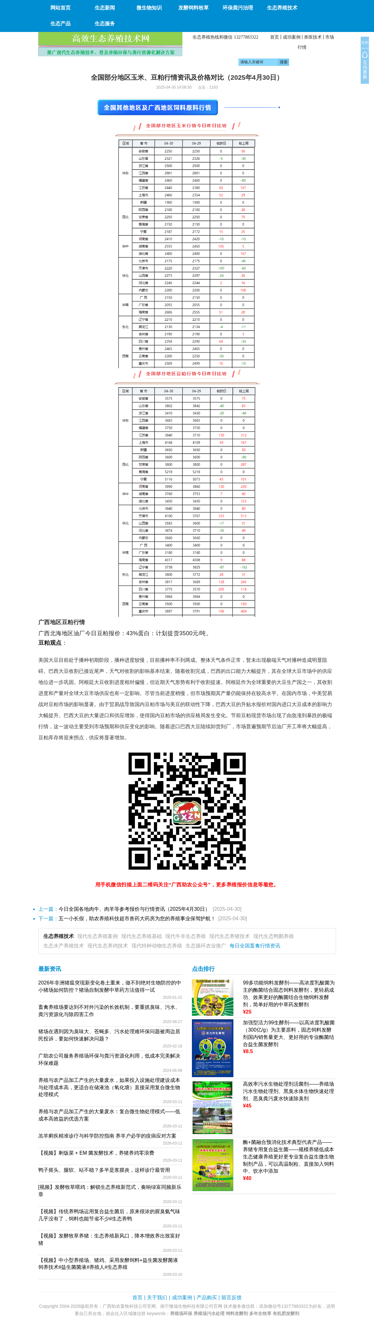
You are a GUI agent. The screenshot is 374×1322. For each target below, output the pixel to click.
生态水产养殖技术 (63, 945)
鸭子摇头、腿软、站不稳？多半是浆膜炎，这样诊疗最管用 (104, 1170)
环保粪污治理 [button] (238, 7)
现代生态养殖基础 (141, 936)
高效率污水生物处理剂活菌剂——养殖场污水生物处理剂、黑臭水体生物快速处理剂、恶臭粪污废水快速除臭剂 (288, 1091)
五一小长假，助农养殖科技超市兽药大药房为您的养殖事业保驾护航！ (137, 918)
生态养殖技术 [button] (282, 7)
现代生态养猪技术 (229, 936)
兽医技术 (313, 37)
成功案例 (292, 37)
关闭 (365, 42)
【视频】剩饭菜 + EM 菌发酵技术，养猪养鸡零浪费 (96, 1153)
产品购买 (207, 1297)
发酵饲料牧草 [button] (193, 7)
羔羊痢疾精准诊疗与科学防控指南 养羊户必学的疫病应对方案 (107, 1136)
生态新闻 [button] (105, 7)
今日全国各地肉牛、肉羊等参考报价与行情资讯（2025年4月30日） (134, 909)
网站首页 (60, 7)
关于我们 (157, 1297)
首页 (274, 37)
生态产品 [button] (60, 23)
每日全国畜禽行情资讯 (255, 945)
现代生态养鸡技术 (107, 945)
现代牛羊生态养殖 (185, 936)
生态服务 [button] (105, 23)
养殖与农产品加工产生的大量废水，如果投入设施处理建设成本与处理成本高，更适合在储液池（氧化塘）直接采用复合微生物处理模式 (109, 1087)
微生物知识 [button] (149, 7)
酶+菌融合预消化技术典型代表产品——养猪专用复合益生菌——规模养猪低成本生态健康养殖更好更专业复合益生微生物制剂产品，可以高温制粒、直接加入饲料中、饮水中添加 (288, 1156)
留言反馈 (231, 1297)
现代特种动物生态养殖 (156, 945)
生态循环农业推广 (206, 945)
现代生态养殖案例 (97, 936)
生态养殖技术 (58, 936)
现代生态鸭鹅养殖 (273, 936)
